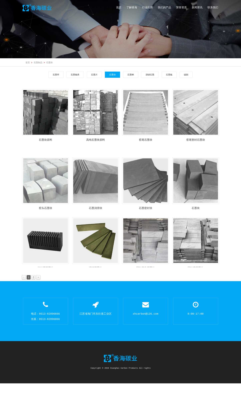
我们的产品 (164, 7)
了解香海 (131, 7)
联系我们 (212, 7)
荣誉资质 (181, 7)
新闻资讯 (197, 7)
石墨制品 (38, 62)
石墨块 (49, 62)
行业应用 (147, 7)
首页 (118, 7)
